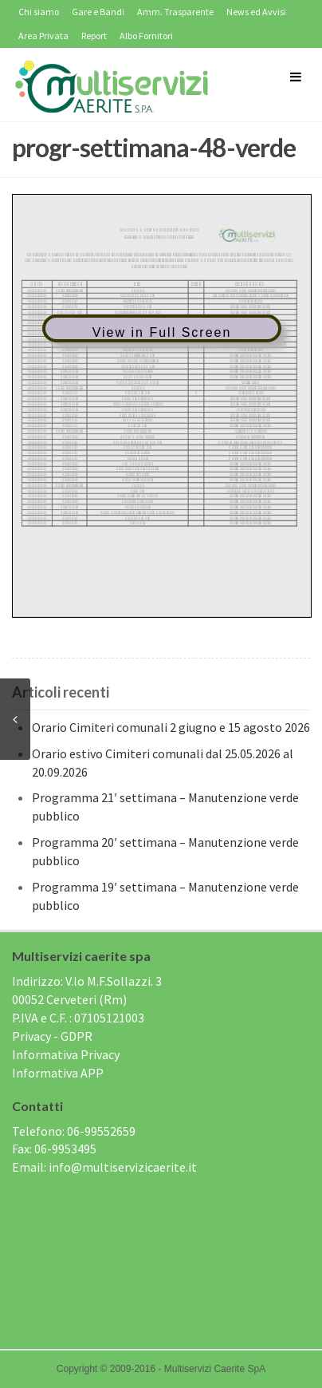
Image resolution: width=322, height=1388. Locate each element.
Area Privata (43, 36)
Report (94, 36)
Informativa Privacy (66, 1054)
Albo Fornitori (146, 36)
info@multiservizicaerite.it (123, 1167)
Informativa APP (58, 1073)
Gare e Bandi (98, 12)
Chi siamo (38, 12)
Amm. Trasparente (175, 12)
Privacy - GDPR (52, 1036)
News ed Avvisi (256, 12)
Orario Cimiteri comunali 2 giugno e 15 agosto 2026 (171, 727)
